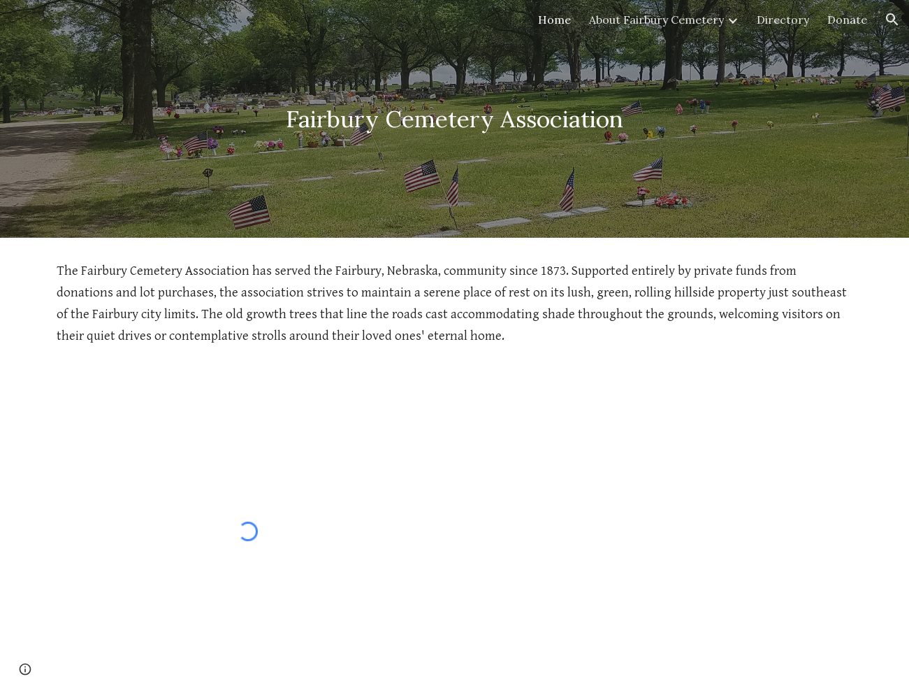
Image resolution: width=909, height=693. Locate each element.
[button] (892, 19)
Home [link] (554, 20)
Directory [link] (783, 20)
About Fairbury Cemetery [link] (656, 20)
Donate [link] (847, 20)
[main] (454, 119)
